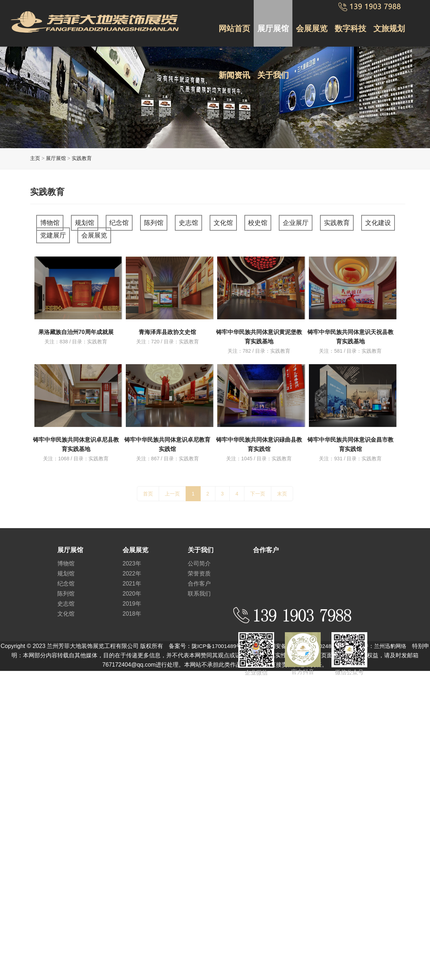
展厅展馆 (272, 24)
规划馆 (90, 222)
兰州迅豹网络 (399, 642)
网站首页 (234, 24)
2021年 (132, 580)
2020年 (132, 590)
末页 (282, 490)
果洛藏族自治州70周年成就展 (76, 329)
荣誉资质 (199, 570)
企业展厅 (321, 222)
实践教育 (82, 158)
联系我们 (199, 590)
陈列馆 (166, 222)
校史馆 (280, 222)
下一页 (257, 490)
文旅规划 (386, 24)
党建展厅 (100, 233)
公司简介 (199, 560)
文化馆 (242, 222)
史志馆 (204, 222)
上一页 (172, 490)
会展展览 (310, 24)
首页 (148, 490)
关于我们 (272, 65)
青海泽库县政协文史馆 (167, 329)
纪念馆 (128, 222)
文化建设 (55, 233)
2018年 (132, 610)
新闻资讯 (234, 65)
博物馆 (52, 222)
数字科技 (348, 24)
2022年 (132, 570)
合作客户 (199, 580)
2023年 (132, 560)
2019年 (132, 600)
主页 (35, 158)
